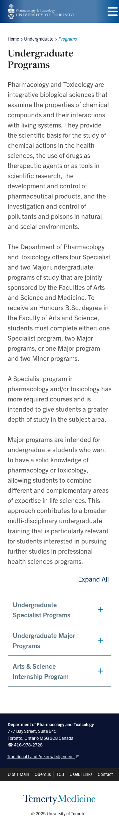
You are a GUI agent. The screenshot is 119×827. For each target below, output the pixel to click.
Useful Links (80, 774)
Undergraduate (38, 39)
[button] (59, 609)
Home (13, 39)
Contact (105, 774)
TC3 (60, 774)
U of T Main (18, 774)
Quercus (43, 774)
